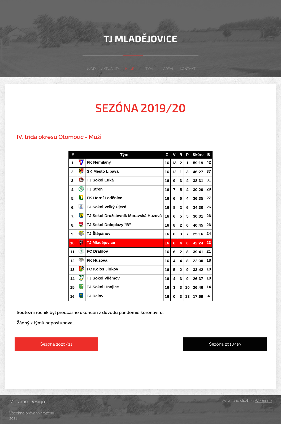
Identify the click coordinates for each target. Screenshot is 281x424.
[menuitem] (113, 66)
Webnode (263, 400)
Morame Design (27, 401)
